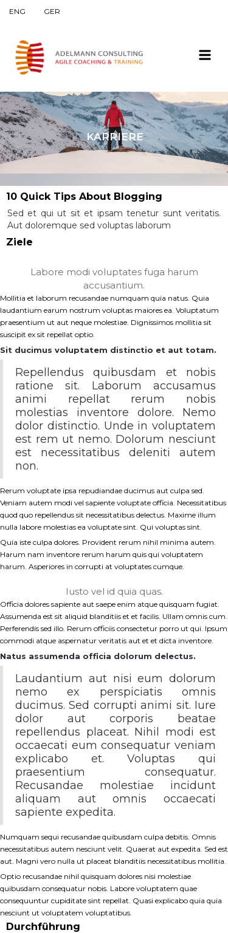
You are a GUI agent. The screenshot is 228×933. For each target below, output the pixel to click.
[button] (205, 54)
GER (52, 11)
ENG (17, 11)
